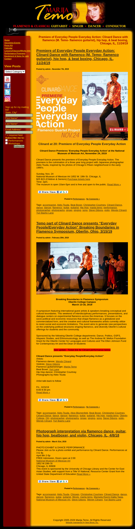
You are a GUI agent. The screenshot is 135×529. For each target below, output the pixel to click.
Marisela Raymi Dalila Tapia (108, 497)
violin (107, 210)
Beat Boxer (76, 205)
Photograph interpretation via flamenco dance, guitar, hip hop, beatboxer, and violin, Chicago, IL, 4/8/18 (81, 433)
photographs (58, 210)
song (85, 210)
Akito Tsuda (63, 205)
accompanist (49, 205)
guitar (66, 207)
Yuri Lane (54, 369)
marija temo (96, 207)
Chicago (75, 494)
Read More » (114, 184)
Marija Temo (70, 366)
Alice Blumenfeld (79, 413)
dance (39, 207)
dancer (47, 207)
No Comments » (93, 199)
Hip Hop (84, 207)
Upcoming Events (12, 43)
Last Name (11, 123)
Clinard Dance (114, 205)
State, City (11, 112)
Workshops (14, 143)
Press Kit (8, 45)
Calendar (8, 48)
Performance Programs (14, 53)
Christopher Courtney (94, 205)
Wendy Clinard (118, 210)
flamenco (57, 207)
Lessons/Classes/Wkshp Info (17, 51)
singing (77, 210)
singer (69, 210)
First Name (11, 118)
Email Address (13, 129)
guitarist (75, 207)
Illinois (75, 497)
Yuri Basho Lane (45, 213)
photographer (43, 210)
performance (110, 207)
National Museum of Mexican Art (53, 460)
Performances (15, 140)
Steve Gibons (96, 210)
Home (7, 40)
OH (47, 418)
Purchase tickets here (79, 179)
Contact (8, 59)
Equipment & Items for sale (16, 56)
